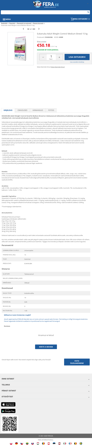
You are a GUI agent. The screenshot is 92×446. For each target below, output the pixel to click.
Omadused (22, 110)
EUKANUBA (49, 37)
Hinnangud (38, 110)
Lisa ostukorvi (77, 57)
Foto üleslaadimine (77, 362)
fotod (51, 110)
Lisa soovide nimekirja (77, 62)
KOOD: (56, 37)
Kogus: (51, 59)
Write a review (41, 41)
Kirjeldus (8, 110)
